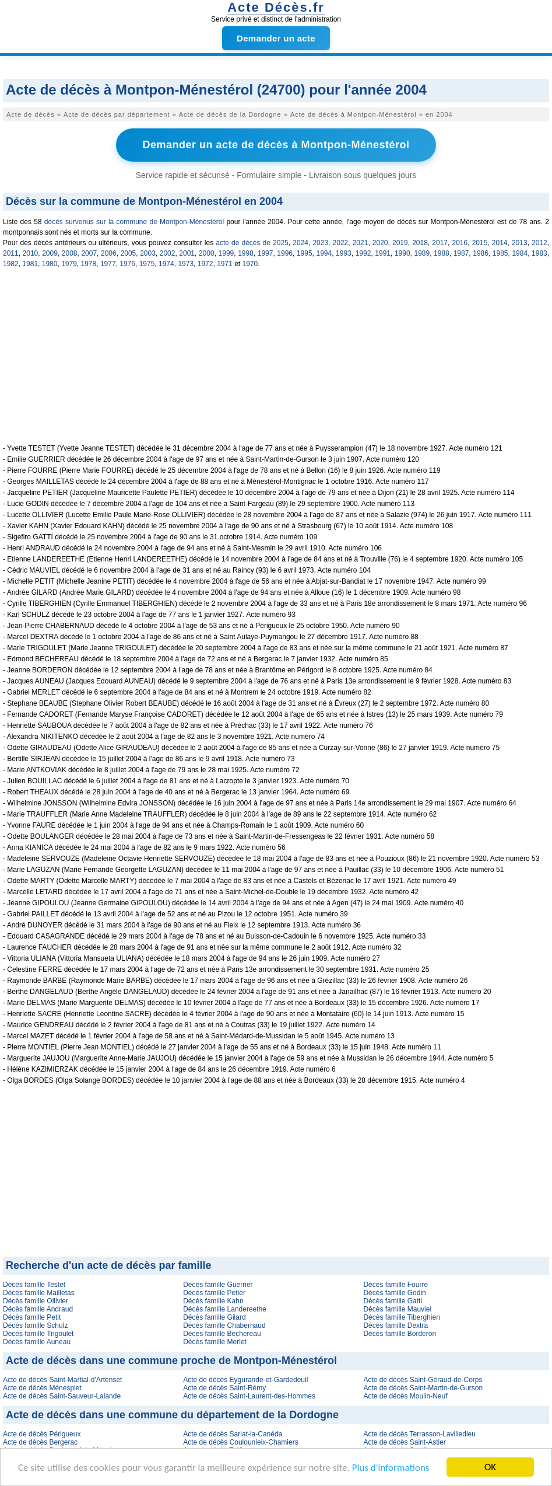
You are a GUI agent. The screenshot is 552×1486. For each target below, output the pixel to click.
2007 (89, 253)
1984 (520, 253)
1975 (147, 264)
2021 (360, 243)
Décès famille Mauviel (397, 1309)
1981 (30, 264)
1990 (402, 253)
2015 (480, 243)
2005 (128, 253)
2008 (70, 253)
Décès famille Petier (214, 1293)
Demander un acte (276, 38)
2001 (187, 253)
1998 (246, 253)
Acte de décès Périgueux (41, 1434)
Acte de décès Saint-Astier (404, 1442)
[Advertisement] (276, 362)
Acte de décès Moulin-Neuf (405, 1396)
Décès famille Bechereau (222, 1334)
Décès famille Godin (394, 1293)
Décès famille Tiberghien (401, 1317)
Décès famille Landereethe (224, 1309)
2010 (30, 253)
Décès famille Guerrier (217, 1285)
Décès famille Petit (32, 1317)
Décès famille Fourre (395, 1285)
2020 (380, 243)
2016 (459, 243)
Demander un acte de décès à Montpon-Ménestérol (275, 145)
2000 (207, 253)
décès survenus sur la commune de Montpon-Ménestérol (134, 222)
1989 (422, 253)
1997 (265, 253)
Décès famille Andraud (38, 1309)
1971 (225, 264)
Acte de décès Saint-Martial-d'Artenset (62, 1380)
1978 (89, 264)
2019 (400, 243)
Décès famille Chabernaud (224, 1325)
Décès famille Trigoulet (38, 1334)
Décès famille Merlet (215, 1342)
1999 (226, 253)
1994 (324, 253)
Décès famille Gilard (214, 1317)
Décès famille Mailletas (39, 1293)
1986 (480, 253)
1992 (363, 253)
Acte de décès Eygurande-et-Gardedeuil (245, 1380)
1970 (250, 264)
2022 (341, 243)
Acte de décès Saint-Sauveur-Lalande (62, 1396)
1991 (383, 253)
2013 (520, 243)
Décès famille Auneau (37, 1342)
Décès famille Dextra (395, 1325)
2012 (539, 243)
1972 (205, 264)
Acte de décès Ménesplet (42, 1388)
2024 (300, 243)
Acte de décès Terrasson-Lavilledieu (419, 1434)
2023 (320, 243)
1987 (461, 253)
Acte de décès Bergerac (40, 1442)
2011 (11, 253)
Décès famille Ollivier (35, 1301)
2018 (420, 243)
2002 (167, 253)
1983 (539, 253)
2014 (500, 243)
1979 (69, 264)
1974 (166, 264)
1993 (343, 253)
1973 (186, 264)
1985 (500, 253)
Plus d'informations (391, 1467)
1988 (441, 253)
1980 (50, 264)
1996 (285, 253)
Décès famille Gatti (392, 1301)
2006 (109, 253)
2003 (148, 253)
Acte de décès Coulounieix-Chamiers (240, 1442)
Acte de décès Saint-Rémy (224, 1388)
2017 (440, 243)
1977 (108, 264)
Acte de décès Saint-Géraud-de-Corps (422, 1380)
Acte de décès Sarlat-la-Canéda (232, 1434)
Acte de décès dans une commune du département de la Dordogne (172, 1415)
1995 (304, 253)
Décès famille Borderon (399, 1334)
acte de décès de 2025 (252, 243)
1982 (11, 264)
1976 (127, 264)
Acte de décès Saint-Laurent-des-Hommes (249, 1396)
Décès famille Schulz (35, 1325)
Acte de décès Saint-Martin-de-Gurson (423, 1388)
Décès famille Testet (34, 1285)
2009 (50, 253)
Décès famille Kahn (213, 1301)
